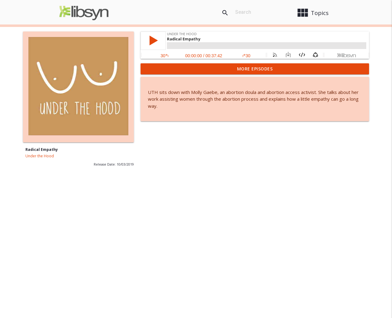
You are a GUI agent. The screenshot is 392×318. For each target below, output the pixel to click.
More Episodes (255, 69)
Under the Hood (39, 156)
